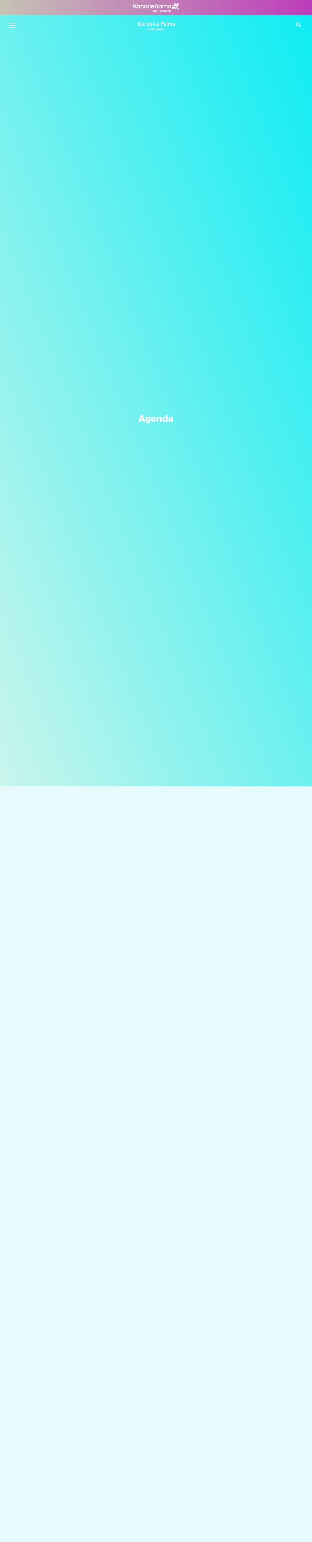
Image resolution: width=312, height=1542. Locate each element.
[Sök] (156, 810)
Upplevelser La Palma (52, 1425)
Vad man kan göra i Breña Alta (61, 1523)
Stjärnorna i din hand (51, 1327)
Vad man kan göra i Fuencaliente (64, 1481)
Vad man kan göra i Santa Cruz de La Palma (76, 1453)
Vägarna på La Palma (51, 1341)
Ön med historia (46, 1411)
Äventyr (37, 1439)
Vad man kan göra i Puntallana (61, 1509)
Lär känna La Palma (50, 1313)
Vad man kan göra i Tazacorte (60, 1495)
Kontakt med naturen (52, 1355)
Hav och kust (43, 1369)
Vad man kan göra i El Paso (58, 1467)
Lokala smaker (44, 1397)
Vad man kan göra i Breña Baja (62, 1537)
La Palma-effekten (48, 1383)
